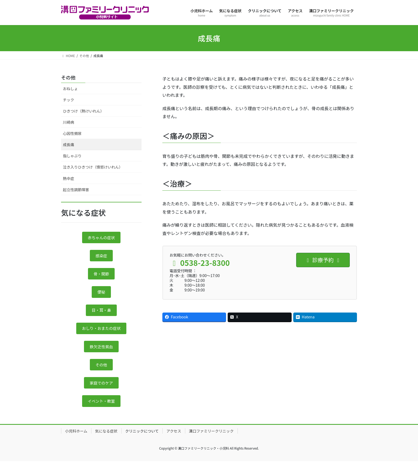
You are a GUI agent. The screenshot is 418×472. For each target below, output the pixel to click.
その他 (68, 77)
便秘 (101, 296)
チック (68, 99)
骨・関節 (101, 276)
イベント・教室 (101, 411)
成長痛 (68, 144)
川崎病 (68, 122)
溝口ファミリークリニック (211, 441)
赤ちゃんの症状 (101, 238)
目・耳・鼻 (101, 315)
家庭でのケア (101, 392)
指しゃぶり (72, 155)
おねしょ (70, 88)
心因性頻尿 (72, 133)
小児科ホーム (76, 441)
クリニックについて (142, 441)
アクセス (173, 441)
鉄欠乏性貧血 (101, 353)
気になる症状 (106, 441)
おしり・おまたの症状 (101, 334)
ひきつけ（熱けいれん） (83, 111)
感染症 (101, 257)
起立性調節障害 (76, 189)
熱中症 (68, 178)
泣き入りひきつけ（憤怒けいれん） (93, 167)
